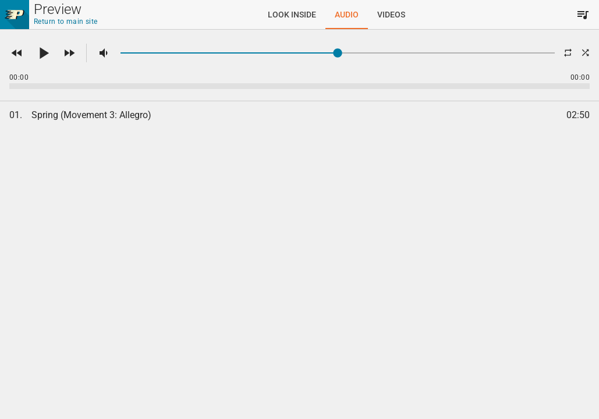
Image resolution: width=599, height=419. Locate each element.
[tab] (291, 14)
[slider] (337, 53)
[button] (17, 53)
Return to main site (66, 21)
